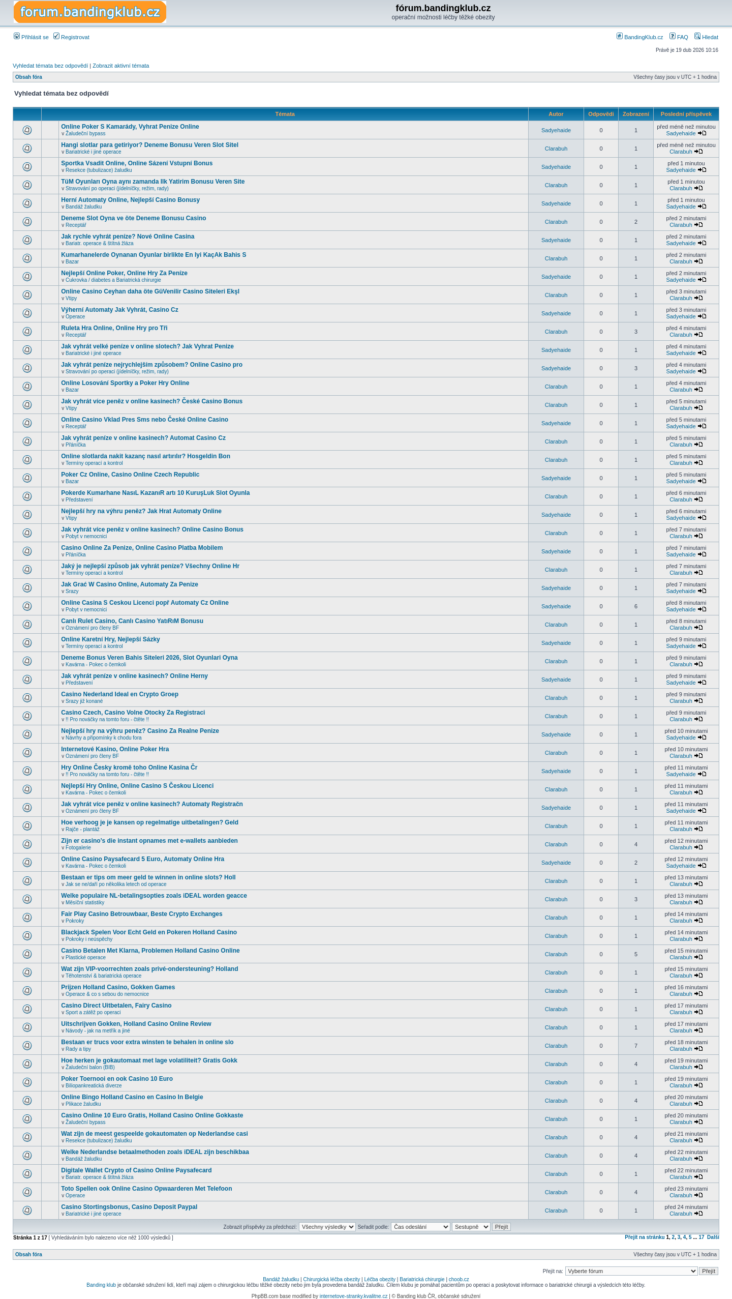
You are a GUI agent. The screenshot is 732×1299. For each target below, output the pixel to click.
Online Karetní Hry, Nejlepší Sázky (110, 639)
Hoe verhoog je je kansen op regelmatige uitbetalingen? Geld (149, 822)
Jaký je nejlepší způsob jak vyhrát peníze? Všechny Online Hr (150, 566)
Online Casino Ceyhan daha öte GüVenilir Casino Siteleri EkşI (150, 291)
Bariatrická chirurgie (422, 1279)
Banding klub (101, 1285)
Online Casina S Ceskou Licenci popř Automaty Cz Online (145, 602)
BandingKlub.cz (640, 37)
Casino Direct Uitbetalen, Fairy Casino (116, 1005)
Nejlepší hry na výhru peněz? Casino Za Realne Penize (140, 730)
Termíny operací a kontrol (94, 463)
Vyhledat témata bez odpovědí (50, 66)
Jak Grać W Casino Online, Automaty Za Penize (129, 584)
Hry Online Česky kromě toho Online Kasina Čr (129, 767)
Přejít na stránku (644, 1237)
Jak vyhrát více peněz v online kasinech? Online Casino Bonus (152, 529)
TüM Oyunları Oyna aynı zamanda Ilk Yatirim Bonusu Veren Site (153, 181)
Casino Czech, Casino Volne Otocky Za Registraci (133, 712)
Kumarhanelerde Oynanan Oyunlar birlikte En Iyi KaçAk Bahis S (153, 254)
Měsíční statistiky (85, 902)
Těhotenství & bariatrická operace (104, 976)
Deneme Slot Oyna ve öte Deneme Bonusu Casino (133, 218)
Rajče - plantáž (83, 829)
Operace (75, 316)
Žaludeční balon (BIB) (90, 1067)
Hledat (706, 37)
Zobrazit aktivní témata (121, 66)
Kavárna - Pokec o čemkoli (96, 664)
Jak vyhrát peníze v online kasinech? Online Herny (134, 676)
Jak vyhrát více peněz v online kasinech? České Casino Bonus (151, 401)
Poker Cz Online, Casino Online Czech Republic (130, 474)
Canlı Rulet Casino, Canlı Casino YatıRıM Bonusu (132, 621)
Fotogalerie (78, 847)
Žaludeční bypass (85, 133)
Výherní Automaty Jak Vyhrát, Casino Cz (119, 309)
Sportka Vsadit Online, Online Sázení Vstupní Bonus (136, 163)
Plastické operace (86, 957)
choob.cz (459, 1279)
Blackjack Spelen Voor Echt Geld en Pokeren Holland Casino (149, 932)
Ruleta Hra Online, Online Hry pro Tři (114, 328)
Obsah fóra (28, 77)
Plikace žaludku (83, 1104)
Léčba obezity (379, 1279)
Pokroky (75, 921)
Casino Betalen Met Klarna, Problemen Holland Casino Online (150, 950)
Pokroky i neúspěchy (89, 939)
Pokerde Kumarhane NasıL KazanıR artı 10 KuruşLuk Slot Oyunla (155, 492)
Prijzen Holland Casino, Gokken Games (118, 987)
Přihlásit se (31, 37)
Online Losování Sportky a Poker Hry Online (125, 383)
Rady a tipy (78, 1049)
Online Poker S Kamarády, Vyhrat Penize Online (130, 126)
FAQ (678, 37)
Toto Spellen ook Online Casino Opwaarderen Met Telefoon (146, 1188)
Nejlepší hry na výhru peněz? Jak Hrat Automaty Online (141, 511)
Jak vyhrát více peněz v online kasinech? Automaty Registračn (152, 804)
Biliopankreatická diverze (94, 1085)
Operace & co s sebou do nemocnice (107, 994)
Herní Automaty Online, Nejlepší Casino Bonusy (130, 199)
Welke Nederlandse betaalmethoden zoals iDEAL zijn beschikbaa (155, 1152)
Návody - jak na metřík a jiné (98, 1031)
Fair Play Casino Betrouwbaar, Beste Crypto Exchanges (141, 914)
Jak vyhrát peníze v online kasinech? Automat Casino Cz (143, 437)
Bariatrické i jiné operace (93, 152)
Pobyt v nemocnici (86, 536)
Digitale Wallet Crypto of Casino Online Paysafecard (136, 1170)
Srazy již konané (84, 701)
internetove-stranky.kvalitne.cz (354, 1296)
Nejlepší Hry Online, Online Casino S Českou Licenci (137, 785)
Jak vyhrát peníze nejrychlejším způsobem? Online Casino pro (151, 364)
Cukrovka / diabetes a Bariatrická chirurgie (113, 280)
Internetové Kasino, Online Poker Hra (115, 749)
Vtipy (71, 298)
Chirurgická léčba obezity (331, 1279)
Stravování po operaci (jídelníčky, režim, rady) (117, 188)
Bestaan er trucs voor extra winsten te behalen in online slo (147, 1042)
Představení (79, 500)
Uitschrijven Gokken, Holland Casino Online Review (136, 1023)
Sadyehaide (556, 130)
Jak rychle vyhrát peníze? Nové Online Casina (127, 236)
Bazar (72, 261)
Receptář (76, 225)
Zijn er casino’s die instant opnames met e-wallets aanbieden (149, 840)
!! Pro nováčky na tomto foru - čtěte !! (107, 719)
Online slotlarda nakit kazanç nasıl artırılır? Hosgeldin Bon (145, 456)
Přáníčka (75, 445)
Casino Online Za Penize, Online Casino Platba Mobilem (142, 547)
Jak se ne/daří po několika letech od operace (116, 884)
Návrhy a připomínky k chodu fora (104, 738)
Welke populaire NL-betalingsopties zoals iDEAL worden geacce (154, 895)
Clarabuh (556, 148)
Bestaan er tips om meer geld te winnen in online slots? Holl (148, 877)
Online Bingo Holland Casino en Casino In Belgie (132, 1097)
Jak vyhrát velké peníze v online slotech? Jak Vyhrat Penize (147, 346)
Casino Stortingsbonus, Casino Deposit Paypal (129, 1207)
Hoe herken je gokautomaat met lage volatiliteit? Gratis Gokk (149, 1060)
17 (701, 1237)
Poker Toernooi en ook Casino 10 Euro (117, 1078)
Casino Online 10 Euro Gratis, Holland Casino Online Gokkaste (152, 1115)
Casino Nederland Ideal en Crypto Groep (119, 694)
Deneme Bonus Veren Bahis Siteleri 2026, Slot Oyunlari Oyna (149, 657)
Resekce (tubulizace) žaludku (99, 170)
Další (713, 1237)
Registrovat (71, 37)
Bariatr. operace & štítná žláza (99, 243)
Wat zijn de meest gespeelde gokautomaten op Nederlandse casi (154, 1133)
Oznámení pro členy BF (92, 628)
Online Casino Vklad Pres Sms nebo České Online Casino (144, 419)
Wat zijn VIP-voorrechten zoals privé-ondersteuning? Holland (149, 968)
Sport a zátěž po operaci (93, 1012)
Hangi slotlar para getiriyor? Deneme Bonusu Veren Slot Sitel (149, 145)
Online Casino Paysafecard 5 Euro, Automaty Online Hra (142, 859)
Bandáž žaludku (84, 207)
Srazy (72, 591)
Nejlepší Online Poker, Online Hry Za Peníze (124, 273)
